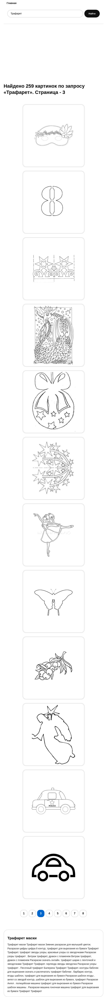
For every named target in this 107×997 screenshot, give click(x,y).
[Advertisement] (53, 53)
